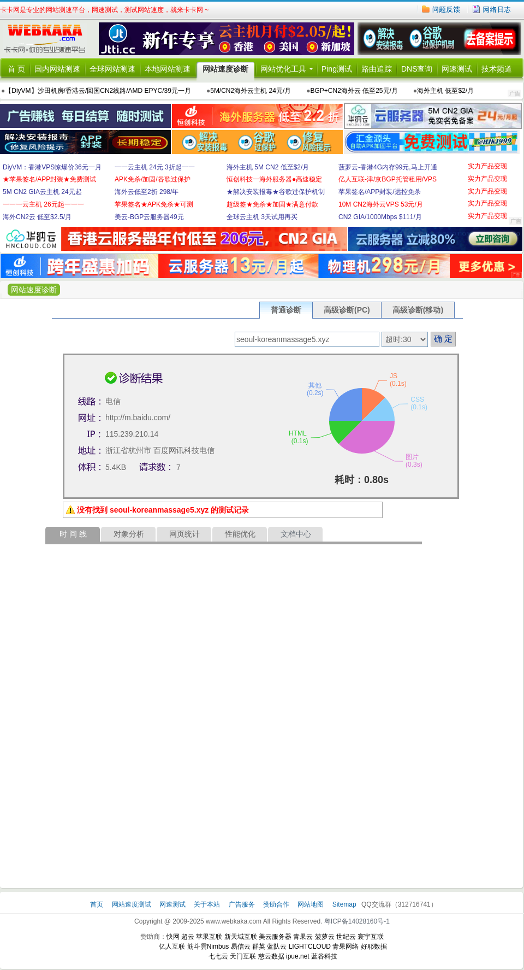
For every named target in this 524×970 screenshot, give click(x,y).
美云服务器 (275, 936)
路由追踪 (376, 68)
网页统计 (184, 534)
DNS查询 (417, 68)
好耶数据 (374, 946)
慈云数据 (271, 956)
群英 (258, 946)
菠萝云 (325, 936)
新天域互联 (240, 936)
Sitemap (344, 904)
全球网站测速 (112, 68)
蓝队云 (277, 946)
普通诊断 (286, 309)
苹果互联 (209, 936)
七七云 (218, 956)
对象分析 (129, 534)
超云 (187, 936)
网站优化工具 (283, 68)
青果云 (303, 936)
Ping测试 (336, 68)
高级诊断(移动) (417, 309)
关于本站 (208, 904)
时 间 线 (73, 534)
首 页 (16, 68)
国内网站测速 (57, 68)
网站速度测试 (132, 904)
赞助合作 (276, 904)
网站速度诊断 (225, 68)
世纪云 (346, 936)
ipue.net (297, 956)
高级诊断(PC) (347, 309)
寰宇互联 (371, 936)
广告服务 (243, 904)
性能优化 (240, 534)
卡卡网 (49, 38)
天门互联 (243, 956)
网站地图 (310, 904)
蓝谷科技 (324, 956)
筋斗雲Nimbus (208, 946)
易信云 (241, 946)
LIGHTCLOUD (310, 946)
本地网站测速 (167, 68)
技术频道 (496, 68)
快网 (173, 936)
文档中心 (296, 534)
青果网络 (345, 946)
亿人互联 (172, 946)
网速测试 (457, 68)
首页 (97, 904)
